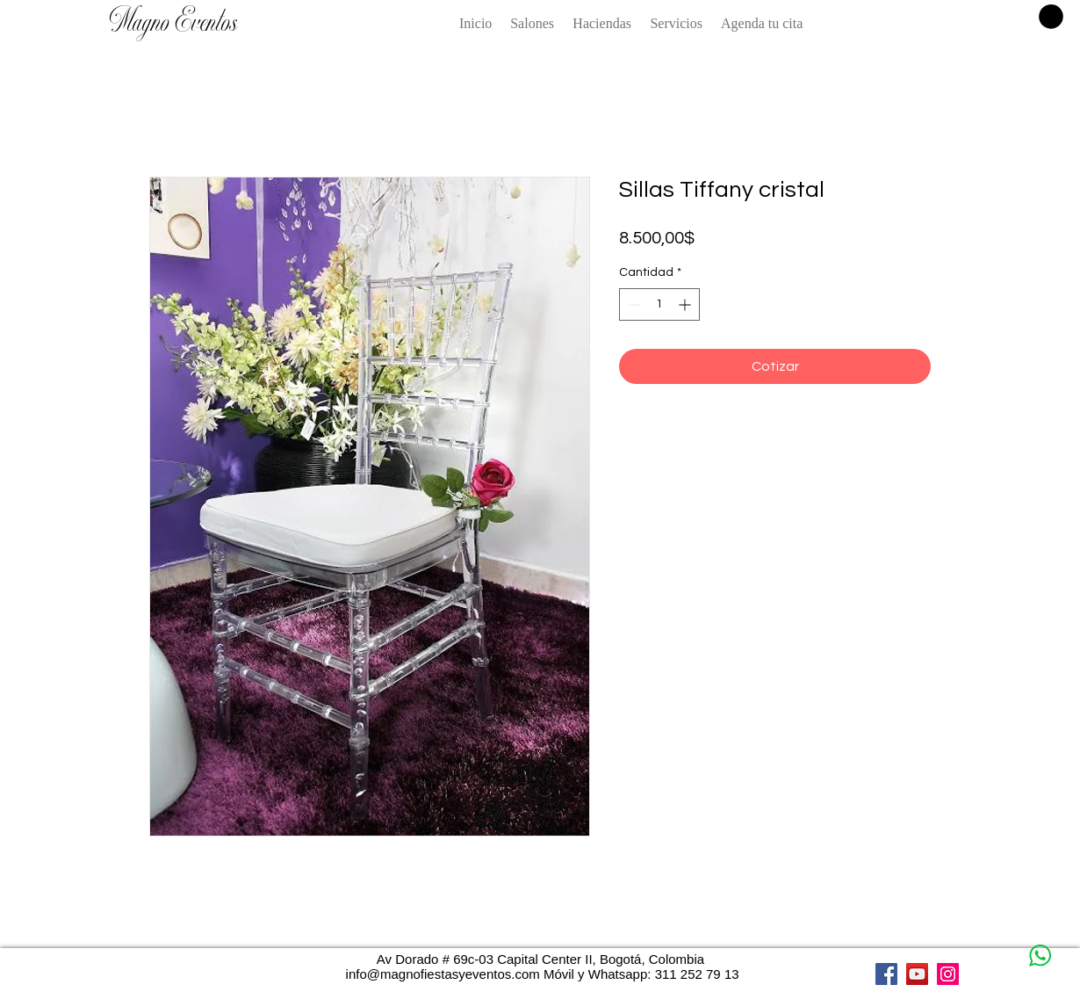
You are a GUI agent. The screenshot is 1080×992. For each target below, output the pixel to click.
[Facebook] (886, 974)
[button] (1051, 16)
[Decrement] (633, 304)
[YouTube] (917, 974)
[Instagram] (948, 974)
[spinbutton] (659, 304)
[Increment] (686, 304)
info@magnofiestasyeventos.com (443, 974)
